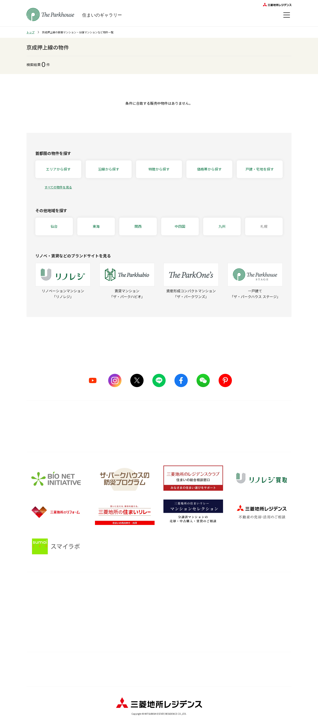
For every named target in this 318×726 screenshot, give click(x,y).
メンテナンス (146, 612)
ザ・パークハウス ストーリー (47, 604)
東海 (96, 226)
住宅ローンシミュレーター (215, 629)
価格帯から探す (209, 169)
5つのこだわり (95, 595)
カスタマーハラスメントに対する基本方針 (97, 675)
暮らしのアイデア (209, 595)
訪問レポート (206, 612)
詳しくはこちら (159, 432)
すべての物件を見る (58, 187)
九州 (221, 226)
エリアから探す (58, 169)
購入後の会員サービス (153, 595)
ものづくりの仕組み (99, 604)
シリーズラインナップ (42, 595)
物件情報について (251, 664)
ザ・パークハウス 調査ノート (217, 620)
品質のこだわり (99, 586)
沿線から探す (108, 169)
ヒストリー (34, 620)
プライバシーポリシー (175, 675)
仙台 (54, 226)
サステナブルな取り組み (102, 620)
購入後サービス (151, 586)
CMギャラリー (36, 612)
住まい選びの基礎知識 (212, 604)
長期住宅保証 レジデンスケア (158, 604)
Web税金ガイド (208, 637)
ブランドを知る (40, 586)
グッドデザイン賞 (98, 612)
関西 (138, 226)
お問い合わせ (230, 675)
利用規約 (128, 664)
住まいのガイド (211, 586)
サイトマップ (66, 664)
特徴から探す (159, 169)
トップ (30, 32)
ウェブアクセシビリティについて (190, 664)
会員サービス (268, 599)
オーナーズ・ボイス (274, 586)
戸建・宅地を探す (260, 169)
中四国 (180, 226)
